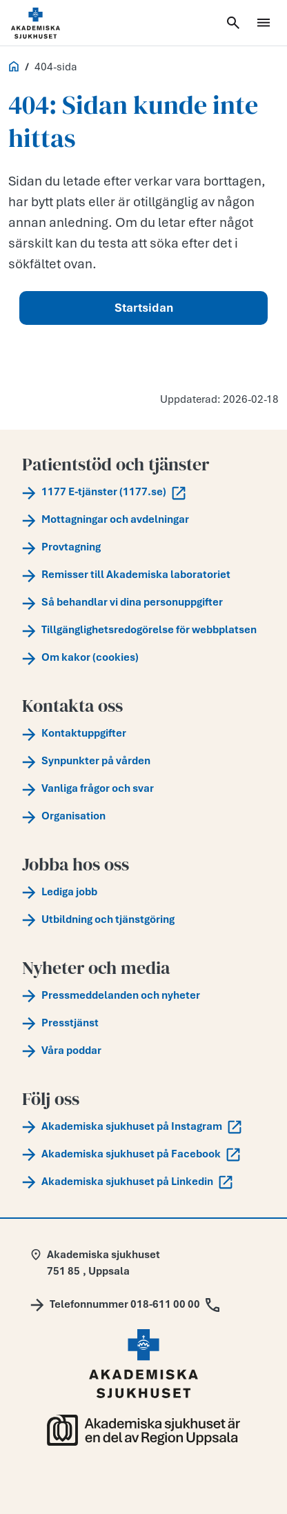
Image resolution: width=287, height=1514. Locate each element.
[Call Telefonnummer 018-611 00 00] (125, 1304)
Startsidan (144, 307)
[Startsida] (52, 23)
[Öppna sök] (233, 23)
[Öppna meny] (263, 23)
